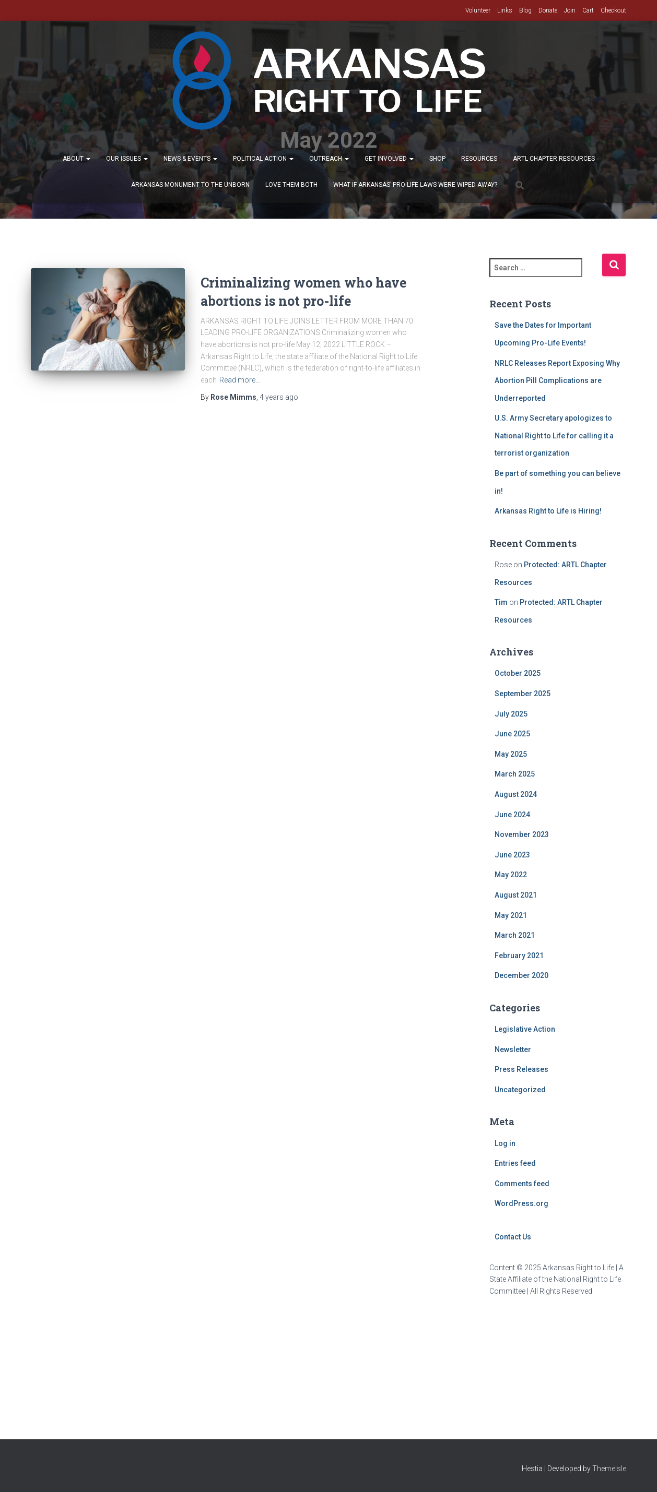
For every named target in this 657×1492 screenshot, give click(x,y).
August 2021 (516, 895)
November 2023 (522, 834)
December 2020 (521, 975)
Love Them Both (291, 184)
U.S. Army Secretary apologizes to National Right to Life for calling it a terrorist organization (554, 435)
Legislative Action (525, 1029)
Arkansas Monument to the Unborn (190, 184)
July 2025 (511, 714)
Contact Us (513, 1237)
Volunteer (477, 10)
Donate (547, 10)
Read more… (239, 380)
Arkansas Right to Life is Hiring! (548, 511)
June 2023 (512, 855)
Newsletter (513, 1049)
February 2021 (519, 955)
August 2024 (516, 794)
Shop (437, 158)
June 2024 (512, 814)
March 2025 (515, 774)
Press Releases (521, 1069)
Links (504, 10)
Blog (525, 10)
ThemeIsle (609, 1468)
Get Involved (389, 158)
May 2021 (511, 915)
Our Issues (127, 158)
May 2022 (511, 874)
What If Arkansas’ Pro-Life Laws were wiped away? (415, 184)
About (76, 158)
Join (570, 10)
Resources (479, 158)
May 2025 (511, 754)
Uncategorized (520, 1089)
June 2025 (512, 734)
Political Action (263, 158)
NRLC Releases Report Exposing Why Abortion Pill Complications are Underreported (557, 380)
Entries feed (515, 1163)
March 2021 (515, 935)
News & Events (190, 158)
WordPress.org (521, 1203)
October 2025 (518, 673)
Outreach (329, 158)
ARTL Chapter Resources (554, 158)
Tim (501, 602)
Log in (505, 1143)
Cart (588, 10)
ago (279, 397)
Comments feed (522, 1183)
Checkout (613, 10)
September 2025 (522, 693)
